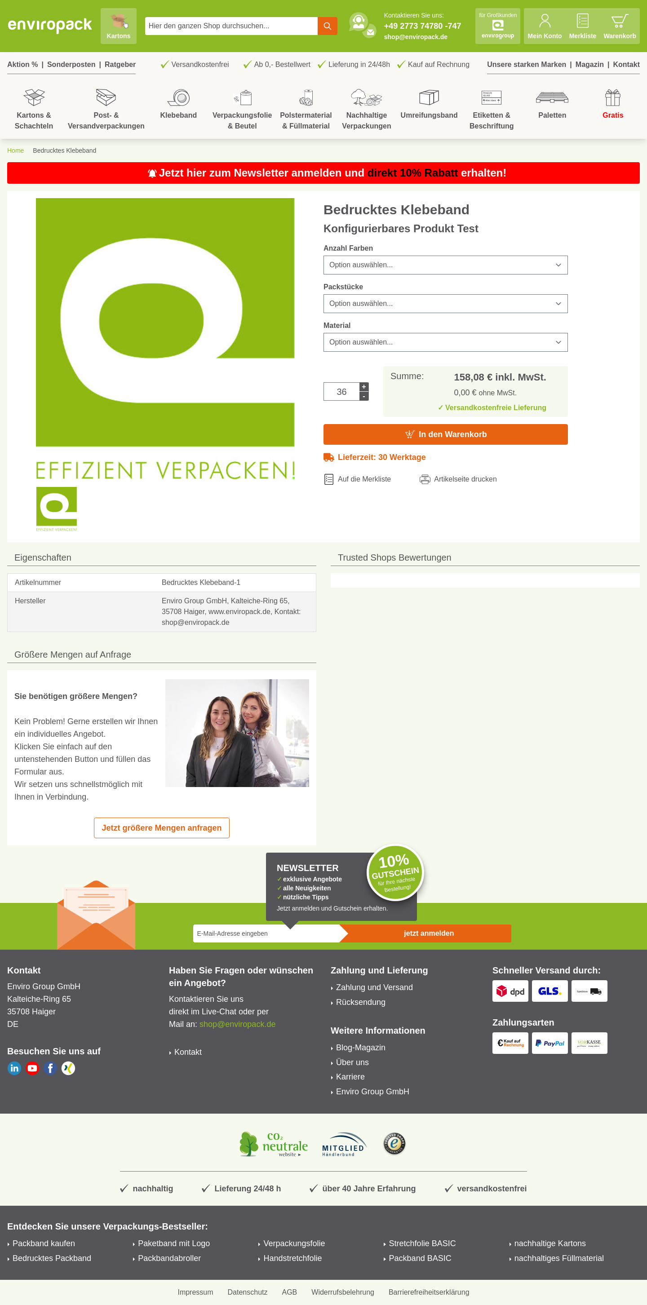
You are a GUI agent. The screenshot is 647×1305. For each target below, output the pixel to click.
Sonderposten (71, 64)
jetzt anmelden (429, 933)
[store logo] (50, 26)
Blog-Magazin (361, 1047)
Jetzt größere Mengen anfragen (162, 827)
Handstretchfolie (292, 1258)
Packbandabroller (169, 1258)
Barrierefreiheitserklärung (429, 1292)
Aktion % (22, 64)
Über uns (352, 1062)
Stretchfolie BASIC (422, 1243)
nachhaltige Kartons (550, 1243)
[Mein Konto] (544, 26)
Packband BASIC (420, 1258)
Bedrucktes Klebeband (64, 150)
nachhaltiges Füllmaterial (559, 1258)
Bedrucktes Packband (52, 1258)
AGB (289, 1292)
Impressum (195, 1292)
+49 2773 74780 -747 (422, 26)
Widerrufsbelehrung (342, 1292)
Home (15, 150)
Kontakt (626, 64)
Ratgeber (120, 64)
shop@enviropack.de (416, 36)
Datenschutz (248, 1292)
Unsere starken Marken (526, 64)
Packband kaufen (44, 1243)
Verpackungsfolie (294, 1243)
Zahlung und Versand (374, 987)
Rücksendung (361, 1002)
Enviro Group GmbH (372, 1091)
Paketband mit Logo (174, 1243)
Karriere (350, 1076)
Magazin (590, 64)
